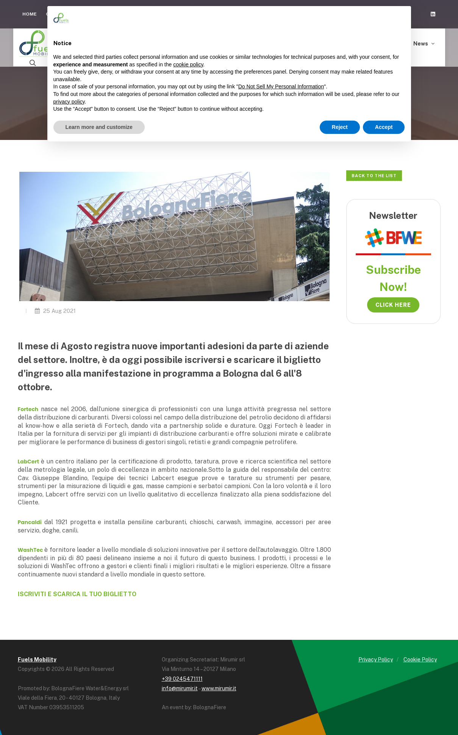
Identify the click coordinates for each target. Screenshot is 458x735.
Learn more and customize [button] (99, 127)
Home (29, 14)
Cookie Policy (420, 658)
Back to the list (374, 173)
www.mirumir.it (219, 686)
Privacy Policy (375, 658)
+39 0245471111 (182, 677)
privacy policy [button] (69, 102)
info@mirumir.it (180, 686)
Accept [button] (384, 127)
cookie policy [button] (188, 64)
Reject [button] (340, 127)
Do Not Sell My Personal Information (281, 86)
